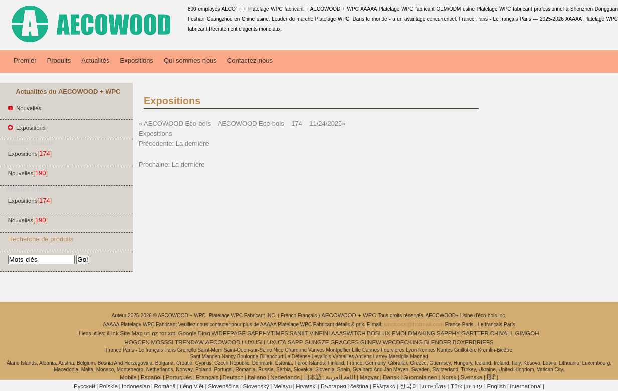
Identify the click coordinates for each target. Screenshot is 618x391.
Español (151, 377)
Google (187, 333)
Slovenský (256, 386)
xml (172, 333)
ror (162, 333)
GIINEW (370, 342)
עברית (474, 386)
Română (165, 386)
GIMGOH (527, 333)
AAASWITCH (348, 333)
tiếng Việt (191, 386)
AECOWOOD (223, 342)
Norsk (448, 377)
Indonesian (136, 386)
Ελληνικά (384, 386)
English (496, 386)
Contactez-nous (250, 60)
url (147, 333)
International (525, 386)
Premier (25, 60)
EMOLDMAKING (413, 333)
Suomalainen (420, 377)
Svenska (471, 377)
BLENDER (437, 342)
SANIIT (299, 333)
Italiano (257, 377)
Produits (59, 60)
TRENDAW (189, 342)
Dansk (391, 377)
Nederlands (285, 377)
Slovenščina (223, 386)
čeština (359, 386)
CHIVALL (502, 333)
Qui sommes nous (190, 60)
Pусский (84, 386)
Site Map (131, 333)
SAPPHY (448, 333)
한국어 (409, 386)
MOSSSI (162, 342)
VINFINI (319, 333)
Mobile (128, 377)
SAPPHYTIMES (267, 333)
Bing (204, 333)
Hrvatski (306, 386)
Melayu (282, 386)
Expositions (136, 60)
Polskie (108, 386)
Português (179, 377)
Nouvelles (29, 108)
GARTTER (475, 333)
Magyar (369, 377)
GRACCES (344, 342)
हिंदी (491, 377)
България (333, 386)
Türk (456, 386)
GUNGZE (316, 342)
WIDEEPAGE (228, 333)
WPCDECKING (403, 342)
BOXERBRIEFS (473, 342)
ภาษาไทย (434, 386)
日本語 (313, 377)
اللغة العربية (340, 377)
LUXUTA (275, 342)
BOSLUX (378, 333)
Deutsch (233, 377)
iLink (113, 333)
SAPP (295, 342)
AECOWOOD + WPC (349, 315)
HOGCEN (136, 342)
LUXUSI (252, 342)
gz (155, 333)
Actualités (95, 60)
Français (207, 377)
